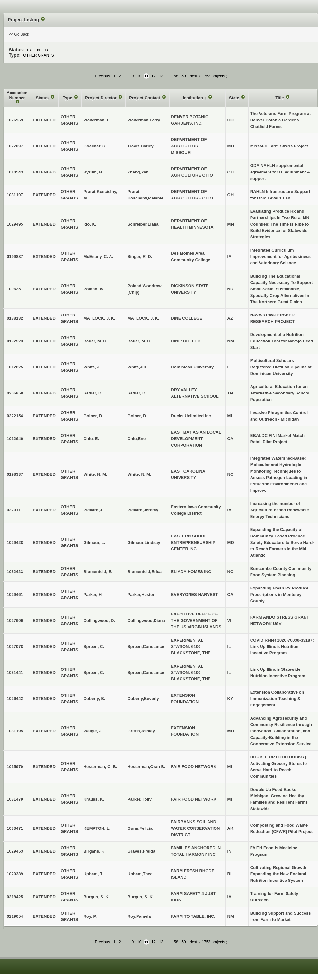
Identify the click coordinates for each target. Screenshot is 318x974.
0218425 (15, 896)
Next (193, 76)
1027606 (15, 620)
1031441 (15, 672)
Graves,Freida (141, 851)
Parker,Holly (140, 799)
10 (139, 76)
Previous (102, 76)
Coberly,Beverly (143, 698)
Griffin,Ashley (141, 731)
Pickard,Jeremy (143, 510)
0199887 (15, 256)
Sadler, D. (137, 393)
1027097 (15, 146)
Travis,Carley (141, 146)
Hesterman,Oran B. (146, 766)
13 (161, 76)
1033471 (15, 828)
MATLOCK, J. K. (143, 318)
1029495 (15, 224)
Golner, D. (137, 415)
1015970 (15, 766)
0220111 (15, 510)
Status (42, 97)
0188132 (15, 318)
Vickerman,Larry (144, 120)
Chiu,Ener (137, 438)
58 (176, 76)
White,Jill (137, 367)
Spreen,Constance (146, 646)
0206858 (15, 393)
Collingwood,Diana (146, 620)
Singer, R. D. (140, 256)
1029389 (15, 874)
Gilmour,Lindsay (144, 542)
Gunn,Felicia (140, 828)
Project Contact (145, 97)
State (234, 97)
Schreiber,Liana (143, 224)
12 (153, 76)
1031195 (15, 731)
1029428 (15, 542)
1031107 (15, 194)
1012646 (15, 438)
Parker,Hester (141, 594)
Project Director (101, 97)
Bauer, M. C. (139, 341)
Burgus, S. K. (141, 896)
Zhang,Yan (138, 172)
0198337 (15, 474)
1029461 (15, 594)
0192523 (15, 341)
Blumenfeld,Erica (145, 571)
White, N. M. (139, 474)
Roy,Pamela (139, 916)
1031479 (15, 799)
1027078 (15, 646)
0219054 (15, 916)
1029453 (15, 851)
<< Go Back (19, 34)
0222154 (15, 415)
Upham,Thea (140, 874)
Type (68, 97)
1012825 (15, 367)
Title (280, 97)
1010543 (15, 172)
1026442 (15, 698)
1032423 (15, 571)
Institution (193, 97)
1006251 (15, 289)
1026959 (15, 120)
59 (183, 76)
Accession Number (17, 95)
